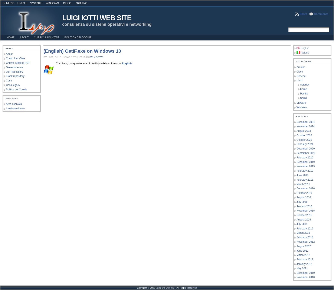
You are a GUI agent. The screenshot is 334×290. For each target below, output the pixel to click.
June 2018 (302, 175)
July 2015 (302, 224)
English (127, 63)
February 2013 (305, 237)
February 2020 (305, 157)
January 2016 (304, 206)
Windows (52, 3)
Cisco (67, 3)
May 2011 (302, 268)
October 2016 (304, 192)
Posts (303, 14)
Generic (8, 3)
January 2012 (304, 263)
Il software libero (15, 108)
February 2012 (305, 259)
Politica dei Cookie (16, 89)
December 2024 (306, 121)
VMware (36, 3)
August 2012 (304, 246)
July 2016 (302, 201)
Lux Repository (14, 71)
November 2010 (306, 277)
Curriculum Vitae (15, 58)
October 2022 (304, 135)
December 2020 (306, 148)
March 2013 (303, 232)
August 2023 (304, 130)
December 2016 (306, 188)
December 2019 (306, 162)
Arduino (81, 3)
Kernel (304, 89)
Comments (321, 14)
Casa (9, 80)
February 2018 (305, 179)
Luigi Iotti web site (96, 18)
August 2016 (304, 197)
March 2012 (303, 255)
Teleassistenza (14, 67)
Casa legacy (13, 85)
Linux (21, 3)
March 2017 (303, 184)
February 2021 (305, 144)
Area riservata (14, 104)
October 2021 (304, 139)
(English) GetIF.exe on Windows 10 (82, 51)
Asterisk (304, 84)
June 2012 (302, 250)
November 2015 (306, 210)
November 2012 (306, 241)
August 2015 (304, 219)
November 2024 (306, 126)
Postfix (304, 93)
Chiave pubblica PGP (18, 62)
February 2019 (305, 170)
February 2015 (305, 228)
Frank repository (15, 76)
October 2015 (304, 215)
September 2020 (306, 153)
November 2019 (306, 166)
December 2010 (306, 272)
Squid (303, 98)
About (9, 53)
